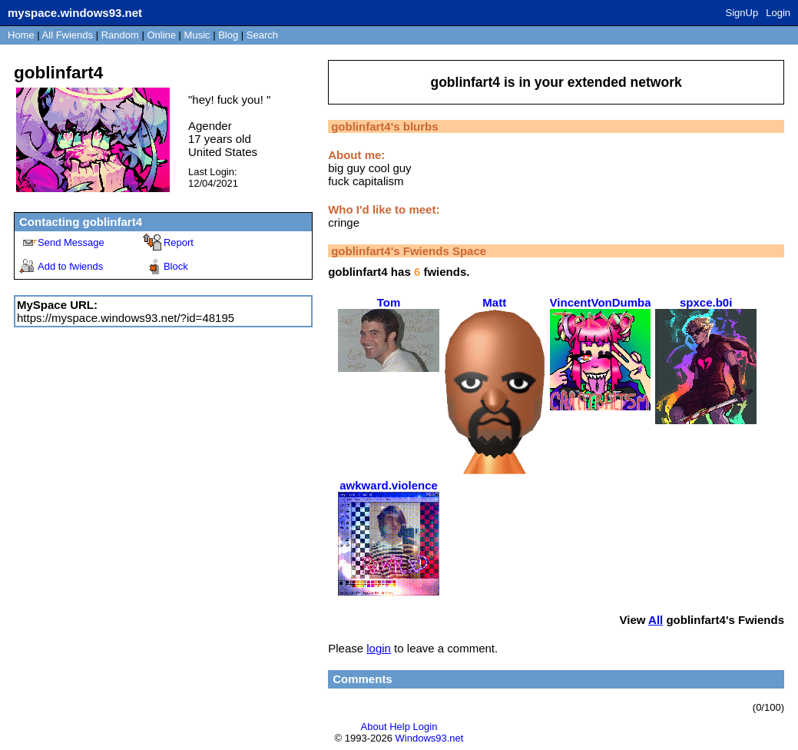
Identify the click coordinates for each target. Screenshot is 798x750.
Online (161, 35)
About (374, 726)
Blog (228, 35)
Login (778, 12)
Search (262, 35)
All (67, 35)
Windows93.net (430, 738)
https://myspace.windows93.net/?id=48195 (125, 317)
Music (197, 35)
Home (21, 35)
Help (399, 726)
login (378, 648)
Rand (120, 35)
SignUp (742, 12)
